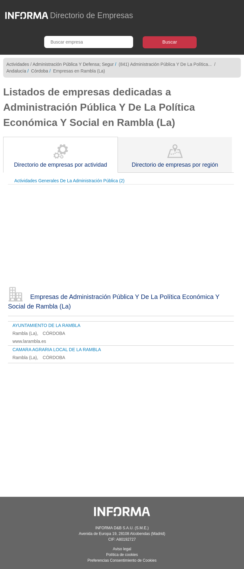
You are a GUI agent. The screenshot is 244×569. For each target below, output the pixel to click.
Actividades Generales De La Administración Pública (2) (69, 180)
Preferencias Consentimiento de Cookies (121, 560)
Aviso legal (122, 549)
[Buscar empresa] (88, 42)
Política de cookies (122, 554)
